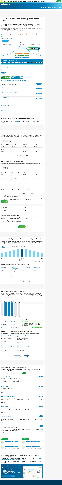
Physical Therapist (5, 87)
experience (13, 121)
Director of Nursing (5, 97)
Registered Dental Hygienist (6, 416)
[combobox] (21, 67)
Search (3, 72)
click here (11, 297)
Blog (41, 7)
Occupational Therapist (6, 82)
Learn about (8, 476)
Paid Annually (5, 40)
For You (23, 4)
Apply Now (39, 83)
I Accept (59, 1)
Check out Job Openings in (14, 80)
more (20, 381)
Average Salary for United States (6, 112)
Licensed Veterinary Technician (7, 426)
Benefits (11, 38)
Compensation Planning (52, 7)
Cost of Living (3, 110)
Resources (44, 4)
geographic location (18, 121)
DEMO (45, 7)
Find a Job (50, 4)
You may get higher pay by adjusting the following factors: (9, 60)
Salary (2, 38)
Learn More (45, 1)
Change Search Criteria (5, 65)
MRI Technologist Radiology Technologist (9, 92)
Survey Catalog (37, 4)
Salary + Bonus (6, 38)
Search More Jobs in (21, 101)
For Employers (30, 4)
